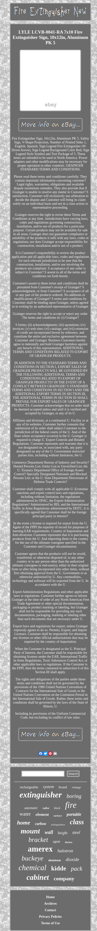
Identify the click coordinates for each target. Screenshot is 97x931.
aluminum (54, 860)
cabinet (37, 877)
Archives (50, 903)
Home (50, 897)
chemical (32, 867)
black (57, 808)
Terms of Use (50, 923)
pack (76, 868)
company (64, 878)
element (42, 814)
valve (46, 808)
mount (30, 831)
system (48, 786)
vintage (76, 787)
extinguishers (58, 824)
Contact (50, 910)
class (77, 822)
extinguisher (40, 794)
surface (58, 815)
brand (63, 787)
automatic (31, 808)
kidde (58, 868)
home (23, 822)
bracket (38, 839)
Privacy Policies (50, 916)
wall (49, 832)
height (62, 833)
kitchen (68, 842)
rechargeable (29, 787)
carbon (40, 824)
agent (56, 841)
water (25, 814)
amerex (40, 849)
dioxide (72, 859)
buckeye (32, 858)
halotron (65, 850)
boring (74, 796)
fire (71, 805)
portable (74, 814)
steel (76, 832)
